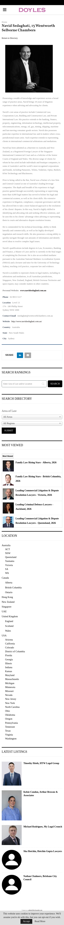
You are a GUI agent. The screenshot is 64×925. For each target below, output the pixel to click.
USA (4, 635)
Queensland (10, 557)
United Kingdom (10, 616)
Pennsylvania (11, 723)
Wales (8, 631)
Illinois (8, 663)
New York (10, 703)
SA (6, 569)
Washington (11, 738)
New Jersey (10, 699)
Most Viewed (8, 456)
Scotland (9, 626)
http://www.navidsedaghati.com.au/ (26, 321)
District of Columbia (15, 651)
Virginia (9, 734)
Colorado (9, 647)
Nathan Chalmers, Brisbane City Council (40, 878)
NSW (7, 553)
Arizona (9, 639)
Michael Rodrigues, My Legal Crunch (42, 826)
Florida (8, 655)
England (9, 621)
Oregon (8, 719)
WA (7, 573)
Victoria (9, 565)
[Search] (24, 383)
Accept (26, 921)
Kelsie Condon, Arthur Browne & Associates (40, 794)
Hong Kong (7, 597)
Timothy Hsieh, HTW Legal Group (41, 763)
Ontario (8, 592)
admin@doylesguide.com (35, 910)
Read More (40, 921)
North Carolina (12, 707)
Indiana (8, 667)
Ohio (7, 711)
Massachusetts (12, 679)
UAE (4, 611)
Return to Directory (10, 38)
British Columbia (13, 587)
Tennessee (10, 727)
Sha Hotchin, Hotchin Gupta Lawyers (42, 851)
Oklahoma (10, 715)
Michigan (9, 683)
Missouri (9, 691)
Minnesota (10, 687)
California (10, 643)
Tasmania (9, 561)
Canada (5, 578)
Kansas (8, 671)
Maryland (9, 675)
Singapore (6, 606)
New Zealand (8, 602)
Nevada (8, 695)
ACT (7, 549)
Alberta (8, 582)
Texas (8, 731)
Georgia (9, 659)
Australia (6, 545)
